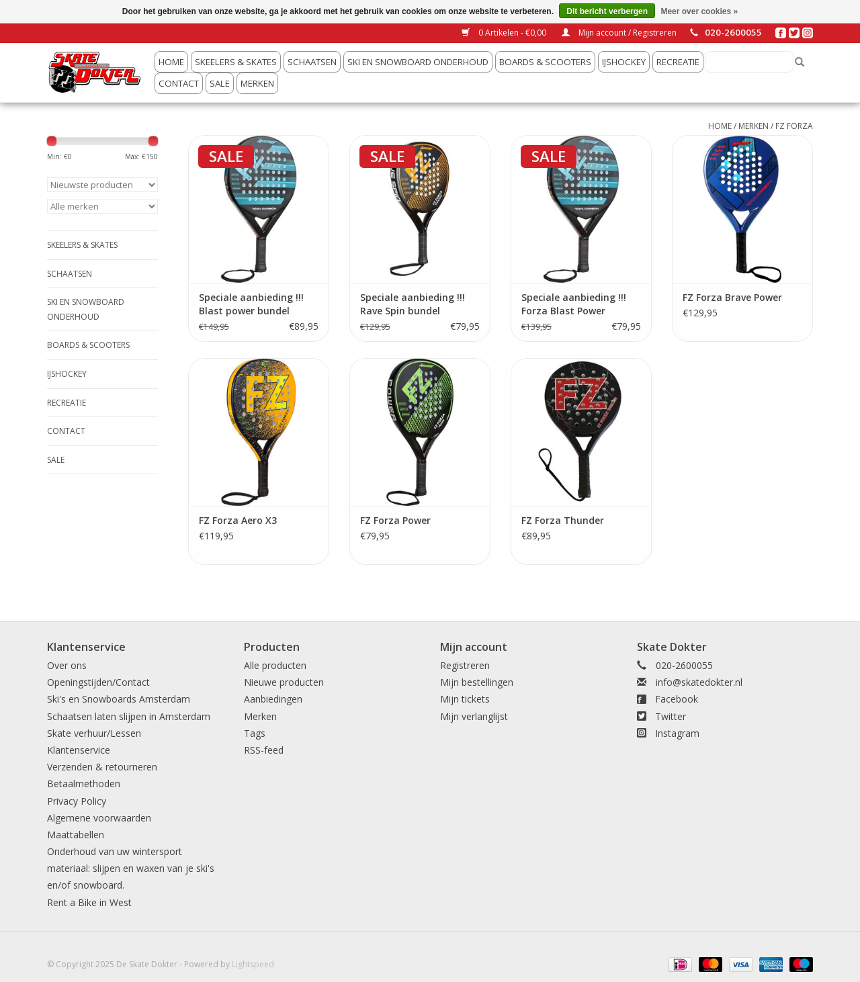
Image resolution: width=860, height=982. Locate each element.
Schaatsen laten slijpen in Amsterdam (128, 716)
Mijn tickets (465, 699)
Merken (257, 83)
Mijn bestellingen (476, 682)
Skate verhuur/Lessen (94, 733)
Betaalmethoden (83, 783)
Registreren (465, 665)
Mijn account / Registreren (619, 32)
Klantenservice (78, 750)
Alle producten (275, 665)
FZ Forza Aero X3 (238, 520)
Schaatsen (312, 62)
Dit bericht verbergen (607, 11)
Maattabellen (75, 834)
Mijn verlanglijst (474, 716)
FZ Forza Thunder (562, 520)
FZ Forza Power (395, 520)
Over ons (67, 665)
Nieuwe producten (284, 682)
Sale (220, 83)
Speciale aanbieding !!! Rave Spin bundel (412, 304)
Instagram (677, 733)
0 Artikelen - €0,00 (505, 32)
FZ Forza (794, 126)
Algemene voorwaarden (99, 817)
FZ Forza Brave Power (732, 297)
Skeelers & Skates (236, 62)
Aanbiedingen (273, 699)
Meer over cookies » (699, 11)
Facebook (676, 699)
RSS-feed (264, 750)
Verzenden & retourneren (102, 766)
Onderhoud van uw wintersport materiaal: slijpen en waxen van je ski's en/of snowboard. (130, 868)
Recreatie (677, 62)
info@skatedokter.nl (699, 682)
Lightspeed (253, 964)
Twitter (670, 716)
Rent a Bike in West (89, 902)
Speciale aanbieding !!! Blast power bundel (251, 304)
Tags (254, 733)
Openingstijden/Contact (98, 682)
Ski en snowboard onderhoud (417, 62)
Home (171, 62)
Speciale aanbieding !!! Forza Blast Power (573, 304)
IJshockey (624, 62)
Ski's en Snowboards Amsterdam (118, 699)
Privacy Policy (76, 801)
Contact (179, 83)
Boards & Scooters (545, 62)
